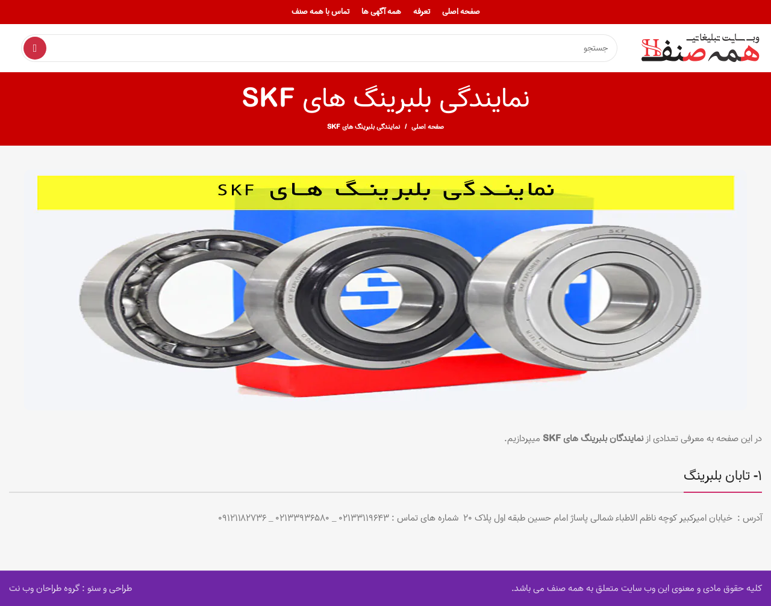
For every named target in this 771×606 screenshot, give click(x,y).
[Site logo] (701, 48)
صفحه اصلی (427, 127)
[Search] (319, 48)
